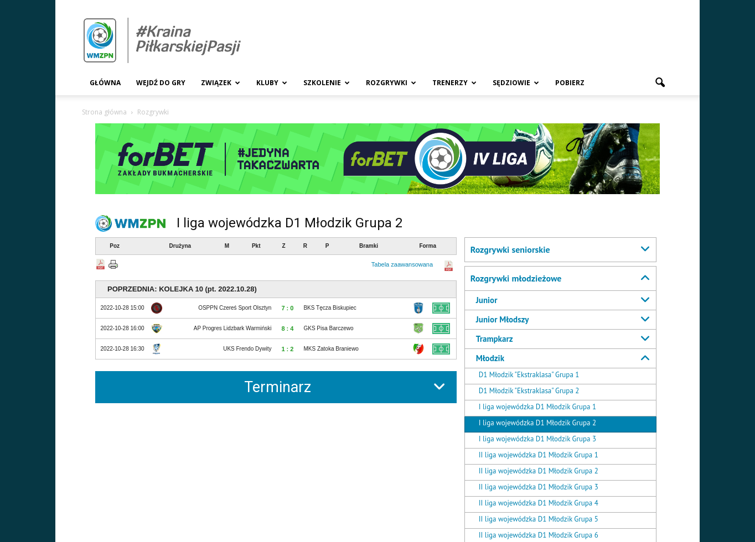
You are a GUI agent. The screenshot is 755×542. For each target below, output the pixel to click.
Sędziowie (516, 82)
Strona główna (104, 112)
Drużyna (180, 246)
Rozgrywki (391, 82)
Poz (115, 246)
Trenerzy (454, 82)
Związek (220, 82)
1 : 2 (287, 349)
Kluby (271, 82)
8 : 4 (287, 328)
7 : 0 (287, 308)
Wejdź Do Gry (160, 82)
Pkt (256, 246)
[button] (660, 83)
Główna (105, 82)
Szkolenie (326, 82)
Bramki (368, 246)
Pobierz (570, 82)
